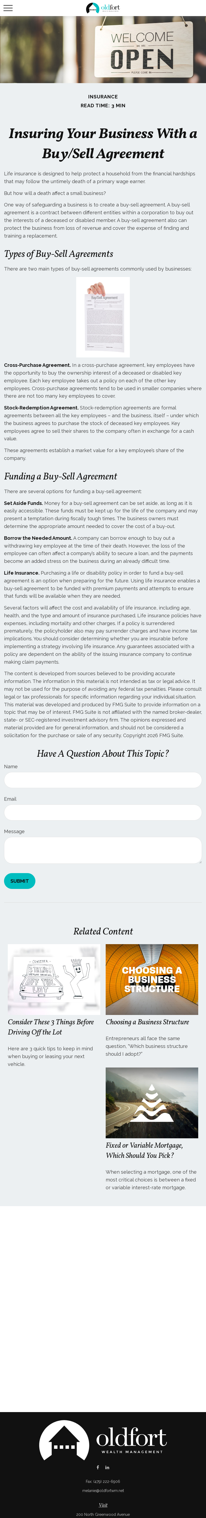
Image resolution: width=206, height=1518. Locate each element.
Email (10, 799)
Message (14, 831)
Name (11, 766)
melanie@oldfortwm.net (103, 1491)
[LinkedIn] (107, 1467)
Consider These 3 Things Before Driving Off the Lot (51, 1027)
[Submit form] (19, 881)
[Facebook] (97, 1467)
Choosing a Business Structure (147, 1022)
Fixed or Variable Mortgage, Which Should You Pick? (144, 1151)
